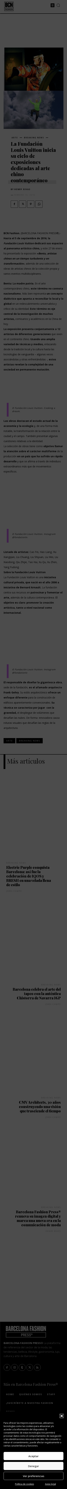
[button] (61, 1416)
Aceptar (33, 1456)
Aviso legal (50, 1484)
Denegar (33, 1466)
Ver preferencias (33, 1476)
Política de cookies (24, 1484)
